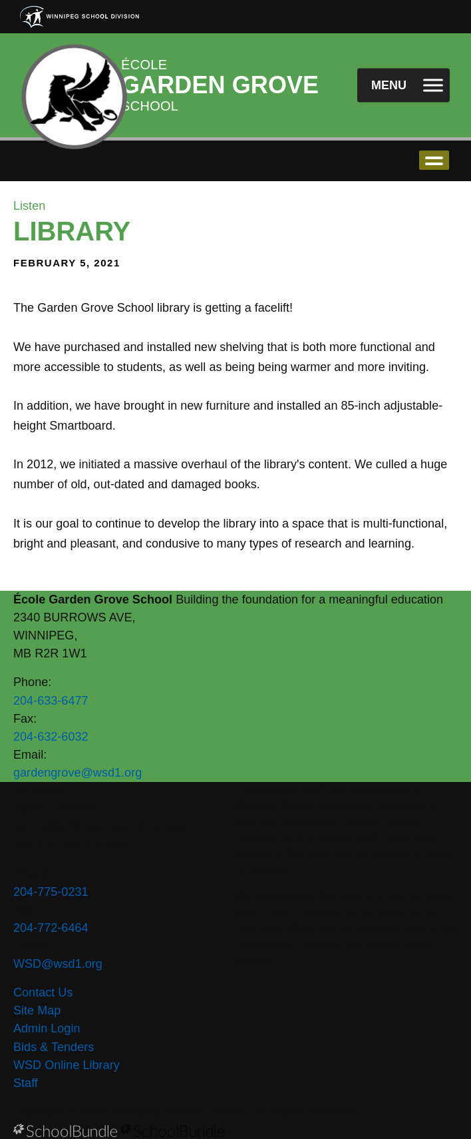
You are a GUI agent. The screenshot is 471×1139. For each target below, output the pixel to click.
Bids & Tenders (53, 1047)
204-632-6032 (50, 736)
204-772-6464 (50, 928)
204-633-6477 (50, 700)
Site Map (37, 1010)
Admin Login (46, 1028)
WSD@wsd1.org (57, 963)
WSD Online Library (66, 1065)
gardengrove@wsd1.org (77, 772)
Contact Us (43, 992)
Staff (25, 1083)
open (434, 160)
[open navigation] (403, 86)
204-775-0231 (50, 892)
